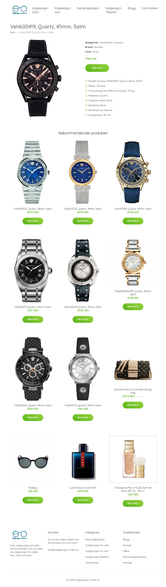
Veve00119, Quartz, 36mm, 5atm (83, 406)
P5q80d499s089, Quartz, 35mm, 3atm (133, 294)
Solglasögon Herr (63, 11)
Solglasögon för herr (97, 552)
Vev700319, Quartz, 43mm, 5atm (133, 210)
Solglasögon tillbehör (97, 558)
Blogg (131, 9)
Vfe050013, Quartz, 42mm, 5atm (33, 308)
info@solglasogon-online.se (63, 551)
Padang (32, 489)
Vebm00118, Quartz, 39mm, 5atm (83, 308)
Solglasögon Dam (40, 11)
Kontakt (127, 546)
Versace (118, 44)
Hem (12, 33)
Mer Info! (97, 69)
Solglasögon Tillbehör (113, 11)
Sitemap (127, 564)
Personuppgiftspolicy (134, 558)
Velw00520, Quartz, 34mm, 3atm (83, 210)
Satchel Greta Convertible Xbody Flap (133, 393)
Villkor (126, 552)
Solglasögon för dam (97, 546)
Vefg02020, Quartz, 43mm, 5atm (33, 406)
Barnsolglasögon (88, 9)
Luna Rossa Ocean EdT (82, 489)
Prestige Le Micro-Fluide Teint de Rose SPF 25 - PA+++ (133, 491)
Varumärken (150, 9)
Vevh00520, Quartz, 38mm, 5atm (33, 210)
